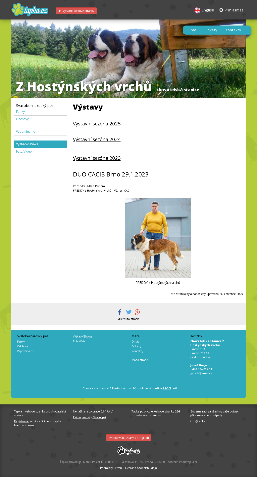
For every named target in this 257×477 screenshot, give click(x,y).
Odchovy (22, 119)
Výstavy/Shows (27, 144)
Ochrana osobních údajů (141, 468)
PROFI (167, 388)
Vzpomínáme (25, 131)
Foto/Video (24, 151)
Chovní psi (99, 417)
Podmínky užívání (111, 468)
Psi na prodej (81, 417)
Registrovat (21, 421)
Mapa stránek (140, 360)
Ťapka (18, 411)
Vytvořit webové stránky (76, 11)
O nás (192, 30)
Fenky (20, 112)
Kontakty (233, 30)
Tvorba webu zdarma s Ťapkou (128, 438)
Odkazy (211, 30)
